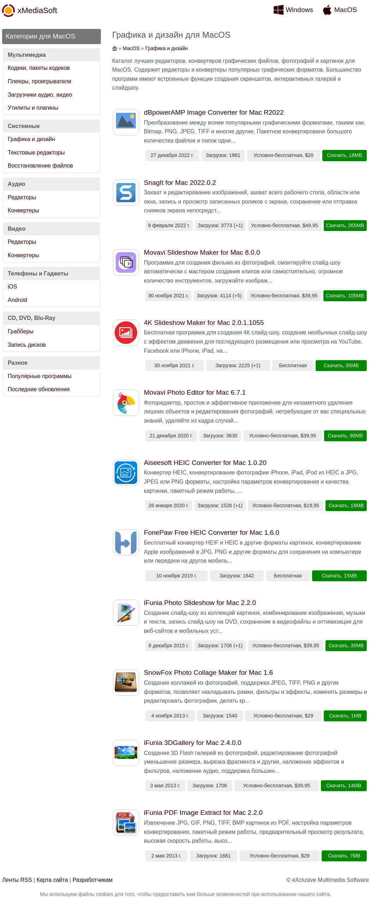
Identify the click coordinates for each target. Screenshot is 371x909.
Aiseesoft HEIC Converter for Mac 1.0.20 (205, 462)
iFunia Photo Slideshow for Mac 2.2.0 (200, 602)
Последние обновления (38, 389)
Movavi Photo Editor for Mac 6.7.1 (195, 392)
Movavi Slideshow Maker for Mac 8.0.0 (202, 252)
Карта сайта (52, 880)
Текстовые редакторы (36, 153)
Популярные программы (40, 376)
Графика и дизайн (31, 139)
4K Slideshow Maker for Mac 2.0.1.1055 (204, 322)
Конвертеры (23, 210)
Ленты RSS (17, 880)
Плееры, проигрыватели (39, 81)
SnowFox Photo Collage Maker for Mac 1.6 (208, 672)
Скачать (336, 155)
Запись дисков (27, 345)
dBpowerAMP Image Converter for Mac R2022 (214, 112)
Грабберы (21, 331)
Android (17, 300)
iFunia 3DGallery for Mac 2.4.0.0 (192, 742)
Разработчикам (93, 880)
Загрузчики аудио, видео (40, 95)
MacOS (345, 9)
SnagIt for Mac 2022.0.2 (180, 182)
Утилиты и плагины (33, 108)
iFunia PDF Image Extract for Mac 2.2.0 (203, 812)
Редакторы (22, 197)
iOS (12, 287)
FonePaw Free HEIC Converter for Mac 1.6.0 (211, 532)
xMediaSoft (37, 10)
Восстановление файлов (40, 166)
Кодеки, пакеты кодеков (39, 68)
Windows (299, 9)
